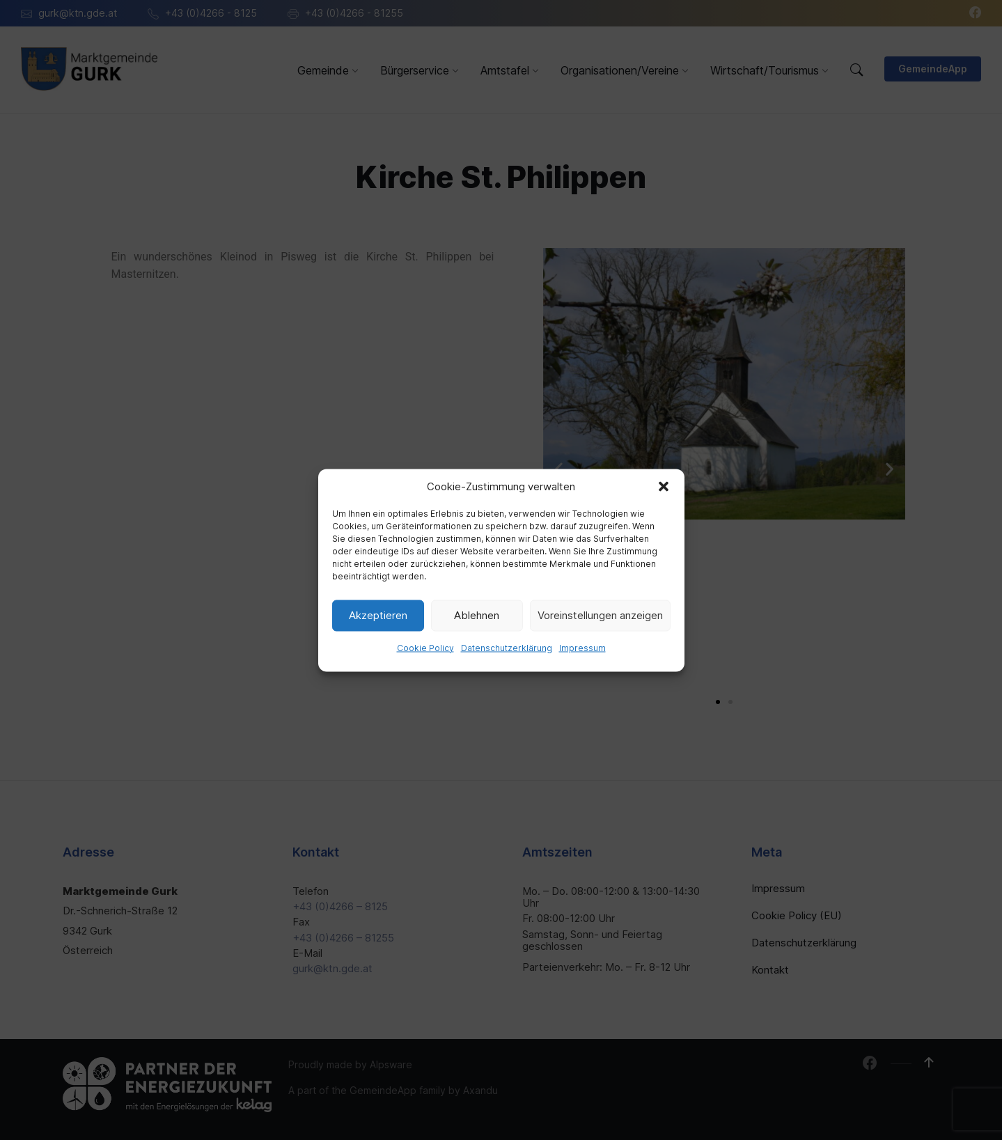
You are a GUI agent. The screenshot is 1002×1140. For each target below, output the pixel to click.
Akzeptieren (378, 615)
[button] (664, 486)
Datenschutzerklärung (506, 647)
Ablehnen (476, 615)
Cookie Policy (425, 647)
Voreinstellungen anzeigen (600, 615)
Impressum (582, 647)
